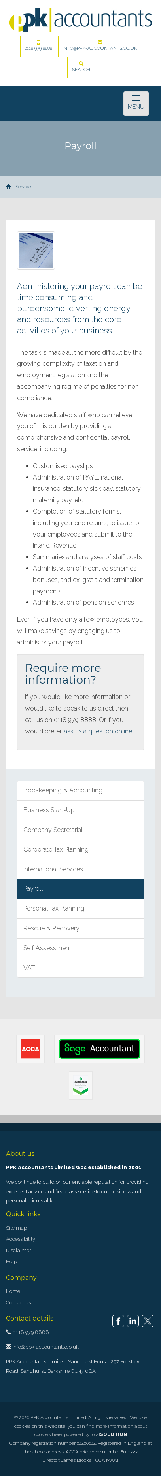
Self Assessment (47, 948)
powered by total (95, 1434)
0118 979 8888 (38, 45)
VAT (29, 967)
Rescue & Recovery (51, 928)
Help (11, 1261)
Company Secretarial (53, 829)
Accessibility (20, 1239)
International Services (53, 869)
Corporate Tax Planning (56, 849)
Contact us (18, 1303)
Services (24, 186)
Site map (16, 1228)
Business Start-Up (49, 810)
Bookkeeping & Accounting (62, 790)
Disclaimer (18, 1250)
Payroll (33, 888)
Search (81, 66)
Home (13, 1291)
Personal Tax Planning (53, 908)
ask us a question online (98, 731)
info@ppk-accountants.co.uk (100, 45)
